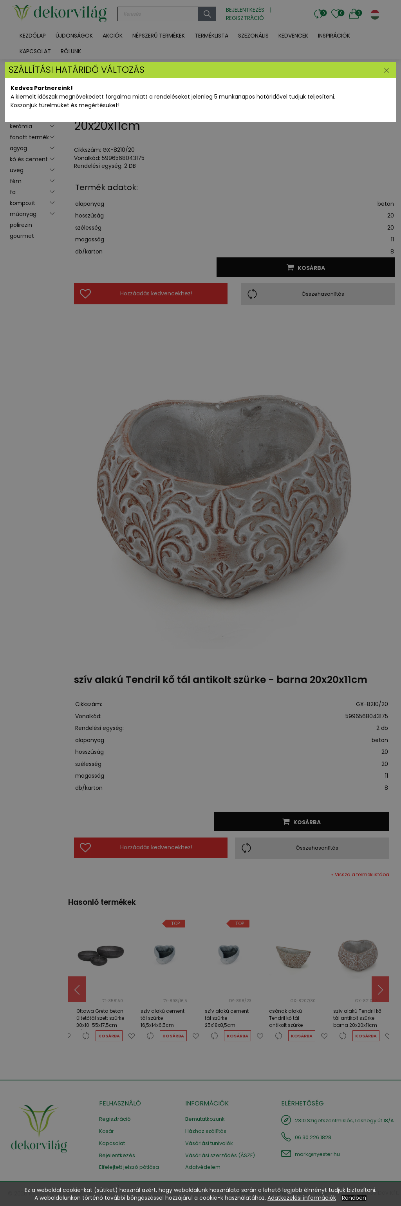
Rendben (354, 1198)
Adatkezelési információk (301, 1198)
